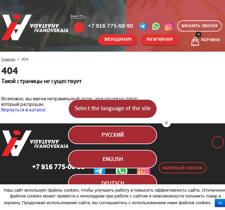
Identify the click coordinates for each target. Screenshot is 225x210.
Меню (79, 27)
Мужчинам (159, 40)
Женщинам (118, 40)
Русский (113, 135)
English (113, 159)
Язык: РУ (76, 16)
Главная (8, 60)
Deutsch (112, 183)
